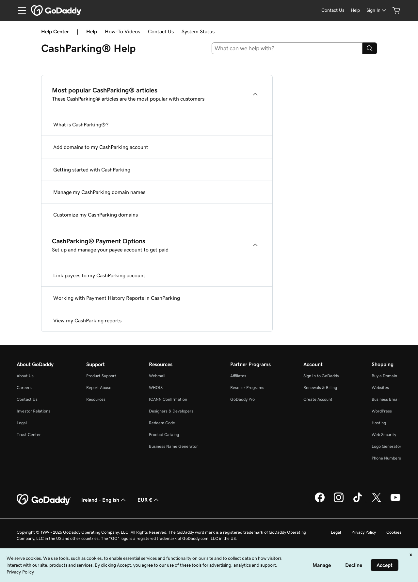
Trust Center (29, 434)
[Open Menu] (19, 10)
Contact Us (161, 31)
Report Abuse (98, 387)
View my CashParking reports (87, 320)
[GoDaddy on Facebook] (320, 501)
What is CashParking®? (80, 124)
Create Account (317, 399)
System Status (198, 31)
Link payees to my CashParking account (99, 275)
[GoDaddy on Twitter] (376, 501)
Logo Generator (386, 446)
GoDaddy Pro (242, 399)
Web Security (384, 434)
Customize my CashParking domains (95, 214)
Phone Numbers (386, 458)
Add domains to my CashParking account (100, 147)
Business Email (385, 399)
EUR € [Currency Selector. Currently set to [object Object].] (148, 500)
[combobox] (287, 48)
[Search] (369, 48)
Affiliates (238, 376)
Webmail (157, 376)
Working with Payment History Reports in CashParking (116, 297)
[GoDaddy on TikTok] (357, 501)
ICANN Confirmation (168, 399)
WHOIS (156, 387)
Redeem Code (162, 423)
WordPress (382, 411)
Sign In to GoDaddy (321, 376)
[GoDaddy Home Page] (44, 499)
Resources (95, 399)
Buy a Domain (384, 376)
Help (91, 31)
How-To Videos (122, 31)
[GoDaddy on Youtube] (395, 501)
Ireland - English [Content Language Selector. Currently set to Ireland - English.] (104, 500)
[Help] (355, 10)
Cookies (393, 532)
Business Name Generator (173, 446)
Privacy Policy (363, 532)
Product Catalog (164, 434)
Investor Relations (33, 411)
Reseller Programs (247, 387)
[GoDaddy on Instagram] (339, 501)
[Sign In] (377, 10)
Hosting (379, 423)
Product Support (101, 376)
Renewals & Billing (320, 387)
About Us (25, 376)
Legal (22, 423)
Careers (24, 387)
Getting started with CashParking (91, 169)
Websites (380, 387)
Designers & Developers (171, 411)
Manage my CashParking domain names (99, 192)
